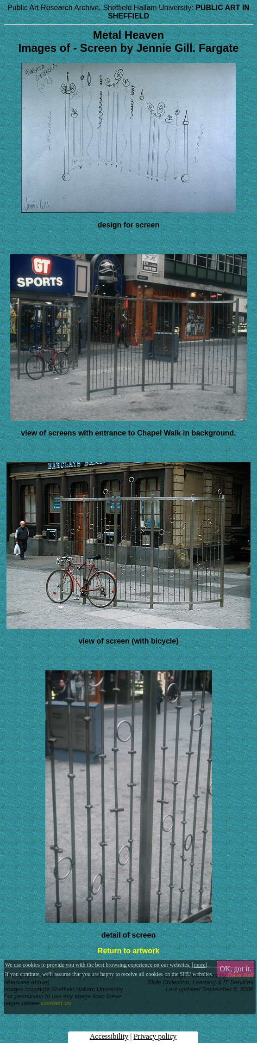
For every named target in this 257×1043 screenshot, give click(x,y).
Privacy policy (154, 1036)
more (200, 965)
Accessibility (109, 1036)
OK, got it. (235, 969)
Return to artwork (128, 951)
